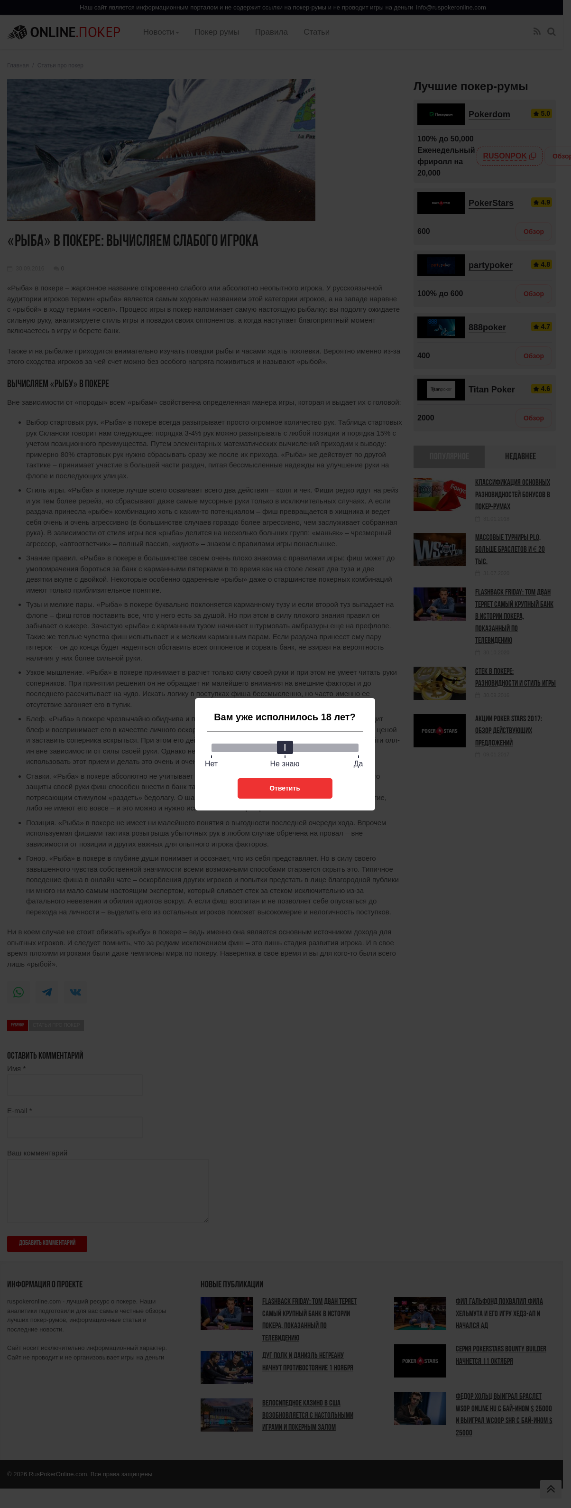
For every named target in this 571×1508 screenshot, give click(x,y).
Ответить (284, 788)
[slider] (285, 747)
